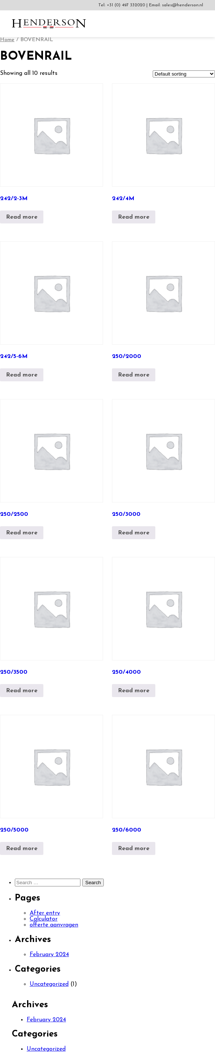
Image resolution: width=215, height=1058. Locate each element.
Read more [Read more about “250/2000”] (133, 375)
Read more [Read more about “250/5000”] (21, 849)
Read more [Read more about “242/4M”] (133, 217)
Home (7, 40)
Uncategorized (49, 984)
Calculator (43, 919)
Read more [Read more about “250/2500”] (21, 533)
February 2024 (49, 955)
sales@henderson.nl (182, 5)
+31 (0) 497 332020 (126, 5)
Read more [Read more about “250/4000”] (133, 691)
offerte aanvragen (54, 925)
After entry (45, 913)
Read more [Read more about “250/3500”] (21, 691)
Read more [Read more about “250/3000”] (133, 533)
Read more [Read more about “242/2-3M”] (21, 217)
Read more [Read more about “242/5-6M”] (21, 375)
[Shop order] (184, 73)
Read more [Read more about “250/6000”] (133, 849)
